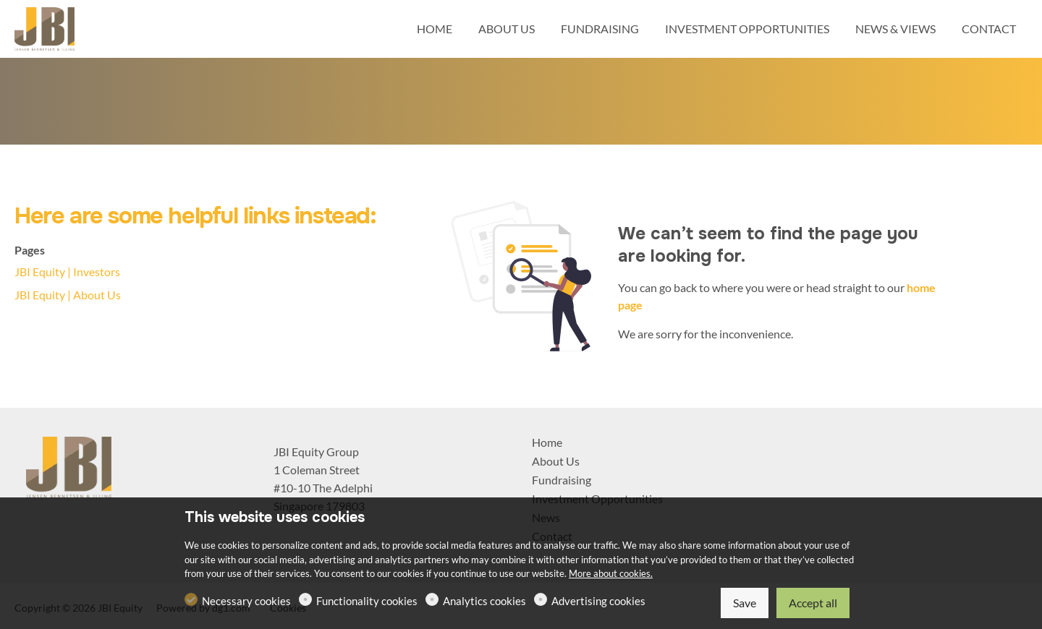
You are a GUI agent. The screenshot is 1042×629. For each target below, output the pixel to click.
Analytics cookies (484, 600)
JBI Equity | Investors (67, 271)
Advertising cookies (598, 600)
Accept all (813, 602)
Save (744, 602)
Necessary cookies (246, 600)
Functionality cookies (367, 600)
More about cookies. (611, 573)
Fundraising (561, 480)
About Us (556, 461)
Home (547, 442)
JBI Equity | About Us (67, 294)
